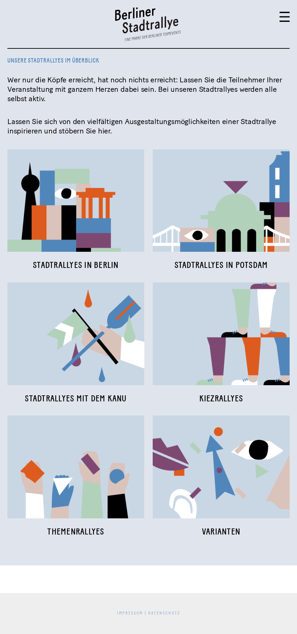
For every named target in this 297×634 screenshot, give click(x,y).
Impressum (130, 613)
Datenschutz (164, 613)
